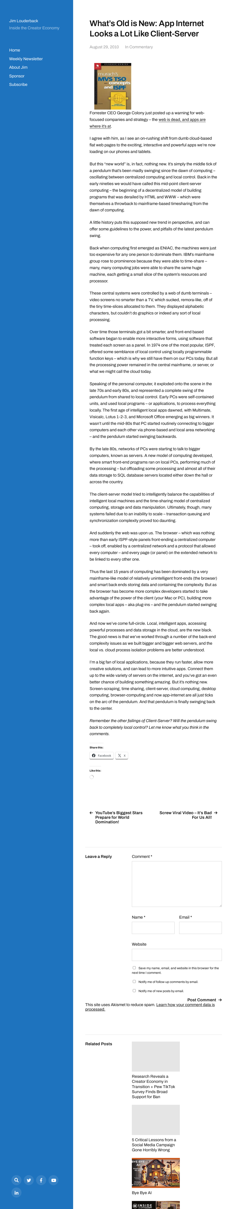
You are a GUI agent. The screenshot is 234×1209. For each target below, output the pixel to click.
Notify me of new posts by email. (161, 991)
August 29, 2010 (104, 47)
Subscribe (18, 84)
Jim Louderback (23, 21)
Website (139, 944)
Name (138, 917)
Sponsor (16, 76)
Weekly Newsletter (26, 59)
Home (14, 50)
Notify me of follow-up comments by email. (168, 982)
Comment (142, 856)
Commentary (141, 47)
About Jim (18, 67)
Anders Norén (210, 1189)
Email (185, 917)
